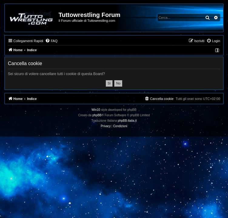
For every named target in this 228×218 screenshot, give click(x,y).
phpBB (97, 115)
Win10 (96, 109)
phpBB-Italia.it (127, 120)
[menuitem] (51, 41)
